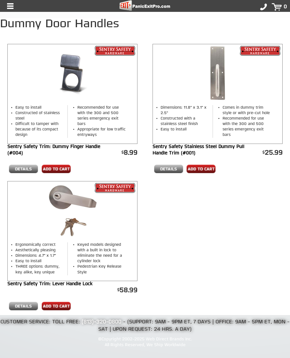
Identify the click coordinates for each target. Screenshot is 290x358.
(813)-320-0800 (101, 322)
